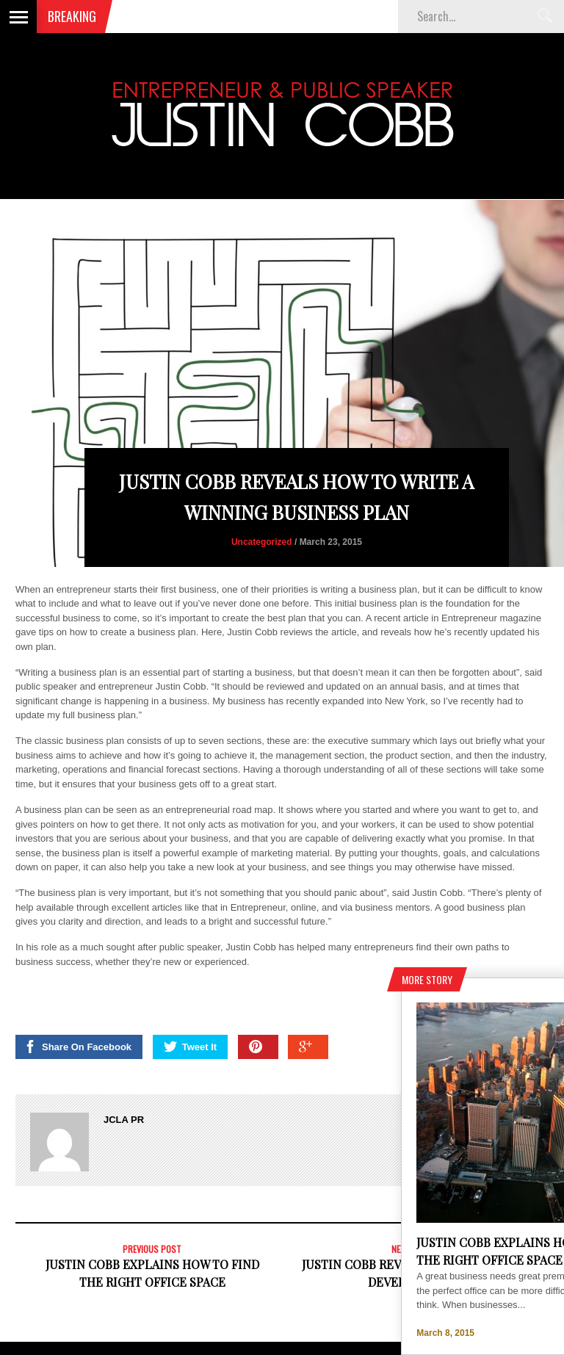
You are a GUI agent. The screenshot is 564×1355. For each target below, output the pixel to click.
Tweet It (190, 1046)
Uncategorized (261, 542)
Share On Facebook (77, 1046)
